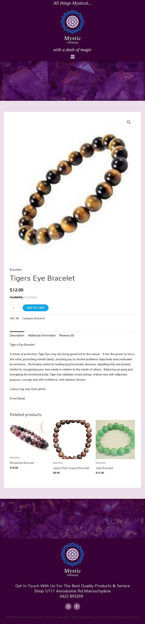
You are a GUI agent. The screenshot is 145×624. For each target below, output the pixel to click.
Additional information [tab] (42, 335)
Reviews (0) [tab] (66, 335)
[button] (72, 57)
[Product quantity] (15, 308)
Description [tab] (17, 335)
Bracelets (16, 269)
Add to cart (35, 307)
